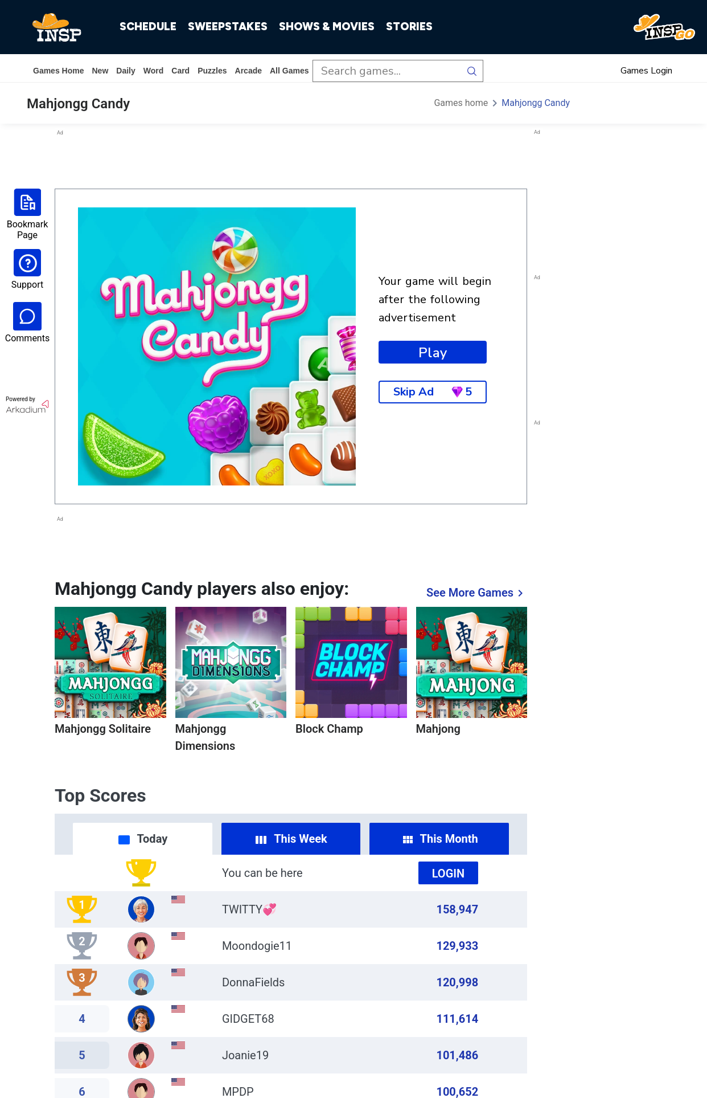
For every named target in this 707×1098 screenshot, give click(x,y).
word (153, 70)
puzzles (212, 70)
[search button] (472, 71)
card (180, 70)
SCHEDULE (148, 26)
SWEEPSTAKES (228, 26)
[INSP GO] (664, 27)
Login (448, 873)
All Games (289, 70)
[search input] (387, 71)
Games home (58, 70)
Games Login (646, 70)
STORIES (409, 26)
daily (125, 70)
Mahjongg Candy (536, 102)
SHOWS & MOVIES (327, 26)
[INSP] (56, 27)
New (100, 70)
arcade (248, 70)
